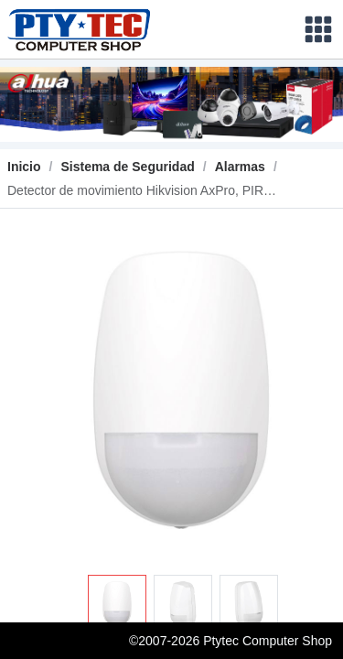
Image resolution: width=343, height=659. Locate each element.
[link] (127, 166)
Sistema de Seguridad (127, 166)
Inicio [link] (24, 166)
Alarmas (240, 166)
